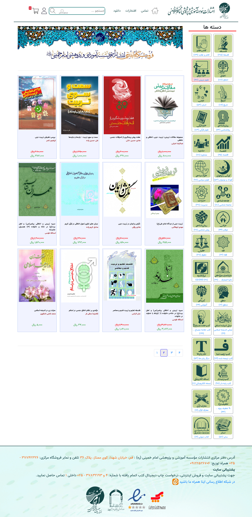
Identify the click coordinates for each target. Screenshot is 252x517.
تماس (144, 10)
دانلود (117, 10)
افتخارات (130, 10)
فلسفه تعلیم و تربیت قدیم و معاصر (126, 310)
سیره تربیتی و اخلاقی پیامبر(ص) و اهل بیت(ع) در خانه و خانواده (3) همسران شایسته (37, 226)
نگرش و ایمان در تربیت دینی (129, 223)
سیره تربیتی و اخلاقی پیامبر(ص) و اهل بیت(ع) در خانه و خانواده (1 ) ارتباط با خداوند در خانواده (164, 313)
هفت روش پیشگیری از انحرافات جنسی (125, 137)
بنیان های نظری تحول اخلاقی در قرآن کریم (81, 223)
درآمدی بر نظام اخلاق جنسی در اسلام (83, 310)
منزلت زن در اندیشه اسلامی (44, 310)
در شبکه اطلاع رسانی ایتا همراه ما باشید (203, 482)
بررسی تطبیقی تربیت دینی (45, 137)
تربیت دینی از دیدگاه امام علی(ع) (170, 223)
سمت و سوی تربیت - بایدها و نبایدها (83, 137)
